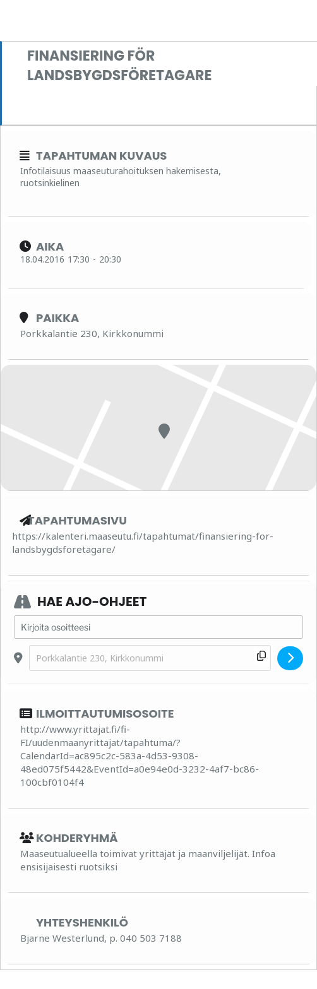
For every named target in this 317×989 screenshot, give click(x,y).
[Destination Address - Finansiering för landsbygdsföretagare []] (150, 658)
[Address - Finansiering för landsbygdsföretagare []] (158, 627)
